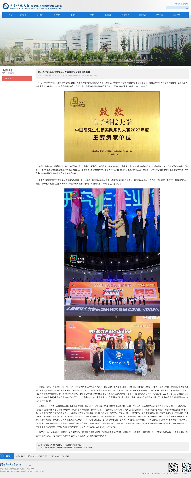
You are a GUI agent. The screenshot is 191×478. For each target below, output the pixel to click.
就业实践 (142, 15)
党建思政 (108, 15)
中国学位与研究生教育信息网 (59, 456)
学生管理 (125, 15)
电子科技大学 (20, 456)
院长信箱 (176, 15)
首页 (3, 73)
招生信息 (40, 15)
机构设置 (23, 15)
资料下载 (159, 15)
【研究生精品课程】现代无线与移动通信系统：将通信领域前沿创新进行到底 (68, 448)
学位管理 (91, 15)
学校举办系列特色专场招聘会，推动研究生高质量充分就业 (62, 445)
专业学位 (74, 15)
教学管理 (57, 15)
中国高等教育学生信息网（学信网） (37, 456)
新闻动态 (11, 73)
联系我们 (177, 4)
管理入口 (186, 4)
